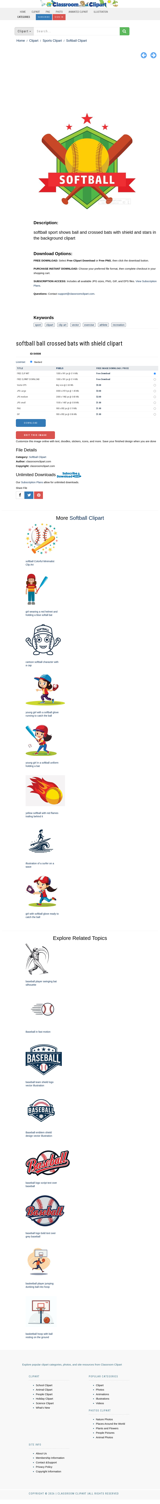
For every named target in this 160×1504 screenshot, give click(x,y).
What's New (43, 1407)
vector (75, 324)
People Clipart (44, 1394)
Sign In (59, 17)
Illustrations (102, 1398)
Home (23, 11)
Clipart (36, 11)
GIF (18, 414)
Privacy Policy (44, 1466)
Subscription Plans (32, 482)
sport (38, 324)
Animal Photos (104, 1437)
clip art (62, 324)
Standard (38, 362)
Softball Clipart (76, 40)
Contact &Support (46, 1462)
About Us (41, 1453)
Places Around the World (110, 1423)
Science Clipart (45, 1403)
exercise (89, 324)
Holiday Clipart (44, 1398)
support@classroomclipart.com (76, 293)
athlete (103, 324)
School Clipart (44, 1385)
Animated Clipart (78, 11)
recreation (119, 324)
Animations (102, 1394)
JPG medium (22, 397)
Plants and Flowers (107, 1428)
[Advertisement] (80, 86)
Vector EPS (21, 385)
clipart (49, 324)
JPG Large (21, 391)
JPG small (21, 402)
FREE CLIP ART (23, 373)
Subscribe (44, 17)
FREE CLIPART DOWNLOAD (28, 379)
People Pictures (105, 1432)
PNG (48, 11)
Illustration (101, 11)
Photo (59, 11)
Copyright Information (48, 1471)
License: (21, 361)
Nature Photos (104, 1419)
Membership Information (50, 1457)
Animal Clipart (44, 1389)
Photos (100, 1389)
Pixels (59, 368)
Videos (100, 1403)
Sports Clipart (52, 40)
